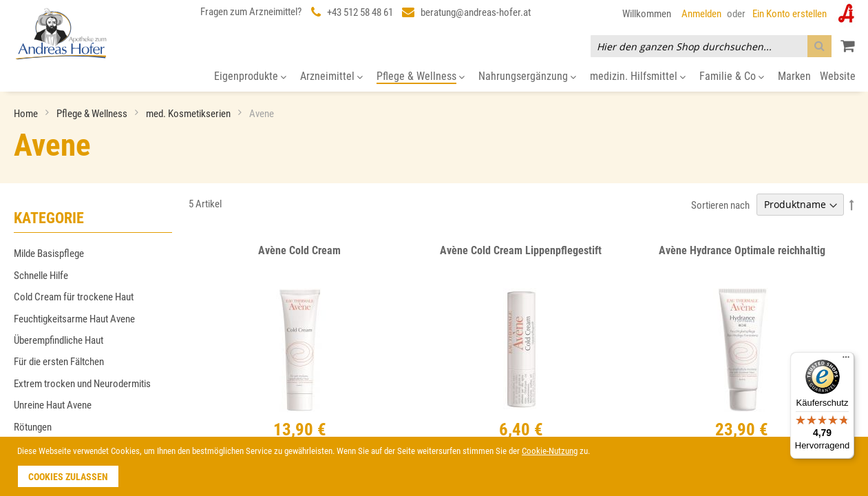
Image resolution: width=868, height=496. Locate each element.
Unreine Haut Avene (53, 405)
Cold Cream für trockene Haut (74, 297)
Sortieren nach (720, 204)
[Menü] (846, 360)
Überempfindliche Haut (58, 340)
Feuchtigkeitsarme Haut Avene (74, 319)
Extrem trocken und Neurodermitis (82, 384)
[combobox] (711, 46)
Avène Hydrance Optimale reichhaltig (742, 250)
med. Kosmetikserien (189, 113)
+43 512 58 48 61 (360, 12)
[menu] (434, 77)
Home (27, 113)
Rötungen (33, 427)
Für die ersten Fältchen (59, 361)
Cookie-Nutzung (550, 451)
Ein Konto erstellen (789, 14)
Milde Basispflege (49, 253)
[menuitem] (250, 77)
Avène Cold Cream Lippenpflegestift (521, 250)
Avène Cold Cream (299, 250)
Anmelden (701, 14)
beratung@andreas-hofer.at (476, 12)
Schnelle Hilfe (41, 275)
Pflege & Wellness (92, 113)
